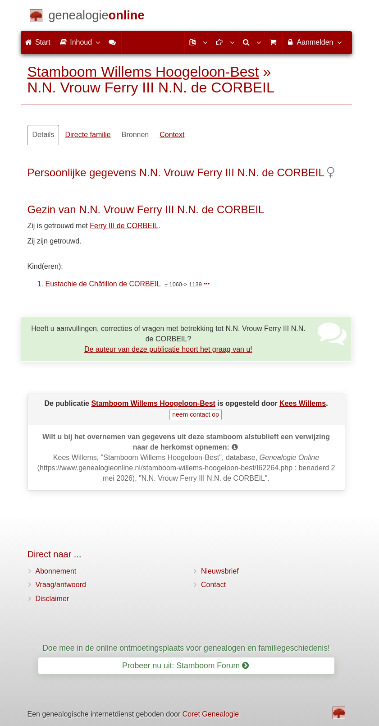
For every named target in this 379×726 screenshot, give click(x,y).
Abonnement (56, 571)
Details (43, 134)
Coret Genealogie (211, 714)
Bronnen (135, 134)
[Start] (97, 17)
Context (172, 134)
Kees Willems (302, 403)
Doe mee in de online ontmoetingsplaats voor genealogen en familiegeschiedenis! (186, 647)
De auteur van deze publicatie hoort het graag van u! (168, 349)
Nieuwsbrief (220, 571)
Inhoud (79, 41)
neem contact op (195, 414)
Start (37, 42)
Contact (213, 584)
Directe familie (87, 134)
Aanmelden (314, 41)
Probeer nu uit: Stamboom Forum (185, 665)
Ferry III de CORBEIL (124, 226)
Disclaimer (52, 598)
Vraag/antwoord (61, 584)
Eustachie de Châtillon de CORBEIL (103, 284)
